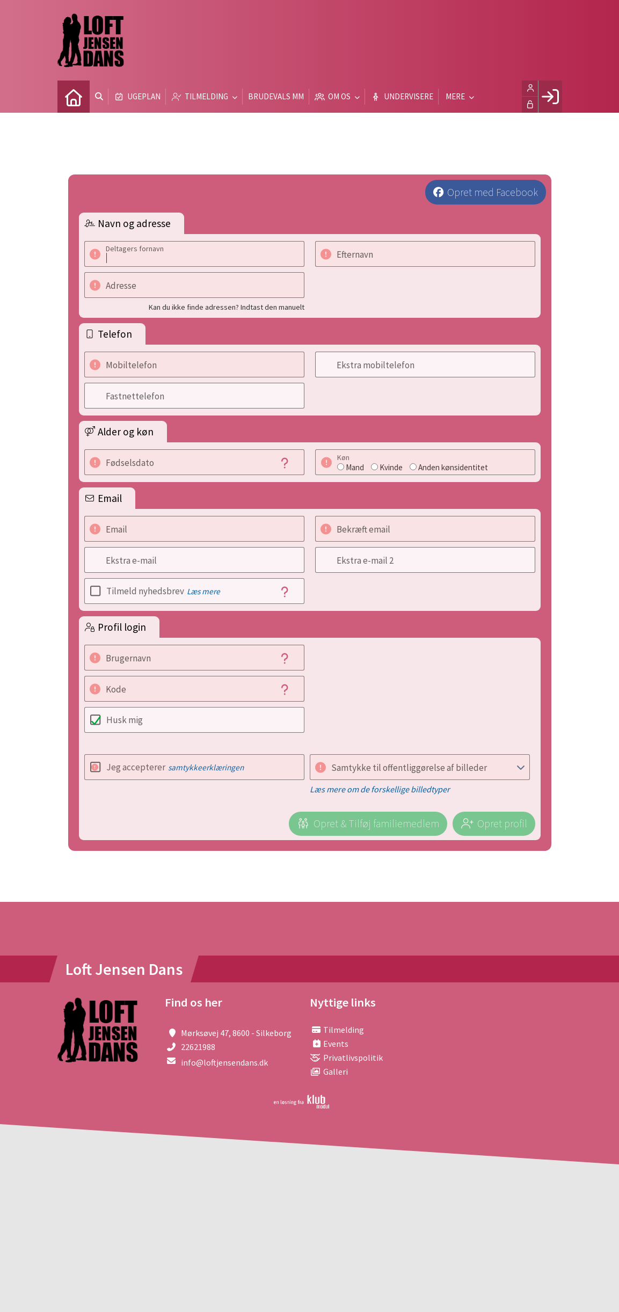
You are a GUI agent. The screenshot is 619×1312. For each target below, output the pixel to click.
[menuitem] (73, 97)
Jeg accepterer (175, 767)
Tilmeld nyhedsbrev (163, 591)
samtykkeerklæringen (206, 767)
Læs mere (203, 591)
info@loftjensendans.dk (224, 1062)
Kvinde (391, 467)
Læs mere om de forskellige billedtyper (380, 789)
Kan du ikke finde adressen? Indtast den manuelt (226, 307)
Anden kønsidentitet (453, 467)
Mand (355, 467)
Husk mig (124, 720)
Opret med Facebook (492, 192)
